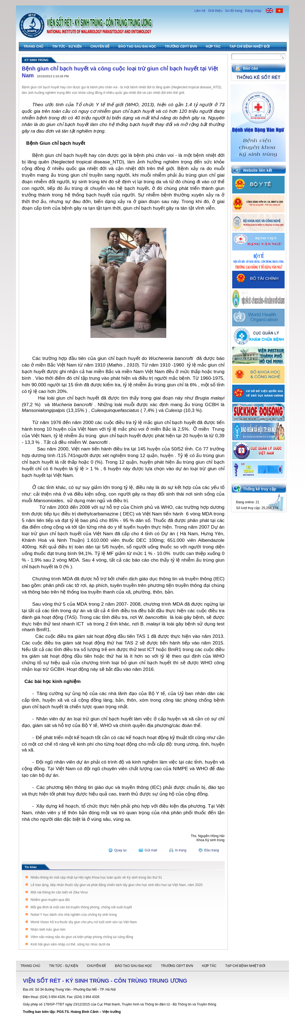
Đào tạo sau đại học (137, 46)
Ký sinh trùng (37, 60)
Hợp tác (213, 46)
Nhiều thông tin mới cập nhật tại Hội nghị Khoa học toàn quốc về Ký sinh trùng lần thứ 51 (96, 877)
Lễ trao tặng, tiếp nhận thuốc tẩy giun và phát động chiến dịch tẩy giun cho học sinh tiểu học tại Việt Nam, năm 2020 (116, 885)
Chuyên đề (100, 46)
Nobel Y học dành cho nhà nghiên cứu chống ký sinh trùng (74, 915)
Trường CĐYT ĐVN (181, 46)
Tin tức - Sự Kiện (66, 46)
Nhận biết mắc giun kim (48, 929)
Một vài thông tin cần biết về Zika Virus (59, 892)
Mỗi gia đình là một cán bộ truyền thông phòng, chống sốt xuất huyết (81, 907)
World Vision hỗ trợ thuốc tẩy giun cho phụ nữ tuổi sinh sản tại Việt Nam (84, 922)
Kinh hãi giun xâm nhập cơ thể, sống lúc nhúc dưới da (70, 944)
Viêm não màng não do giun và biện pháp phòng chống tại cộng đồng (82, 937)
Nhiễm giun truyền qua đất (50, 900)
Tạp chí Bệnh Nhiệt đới (249, 46)
